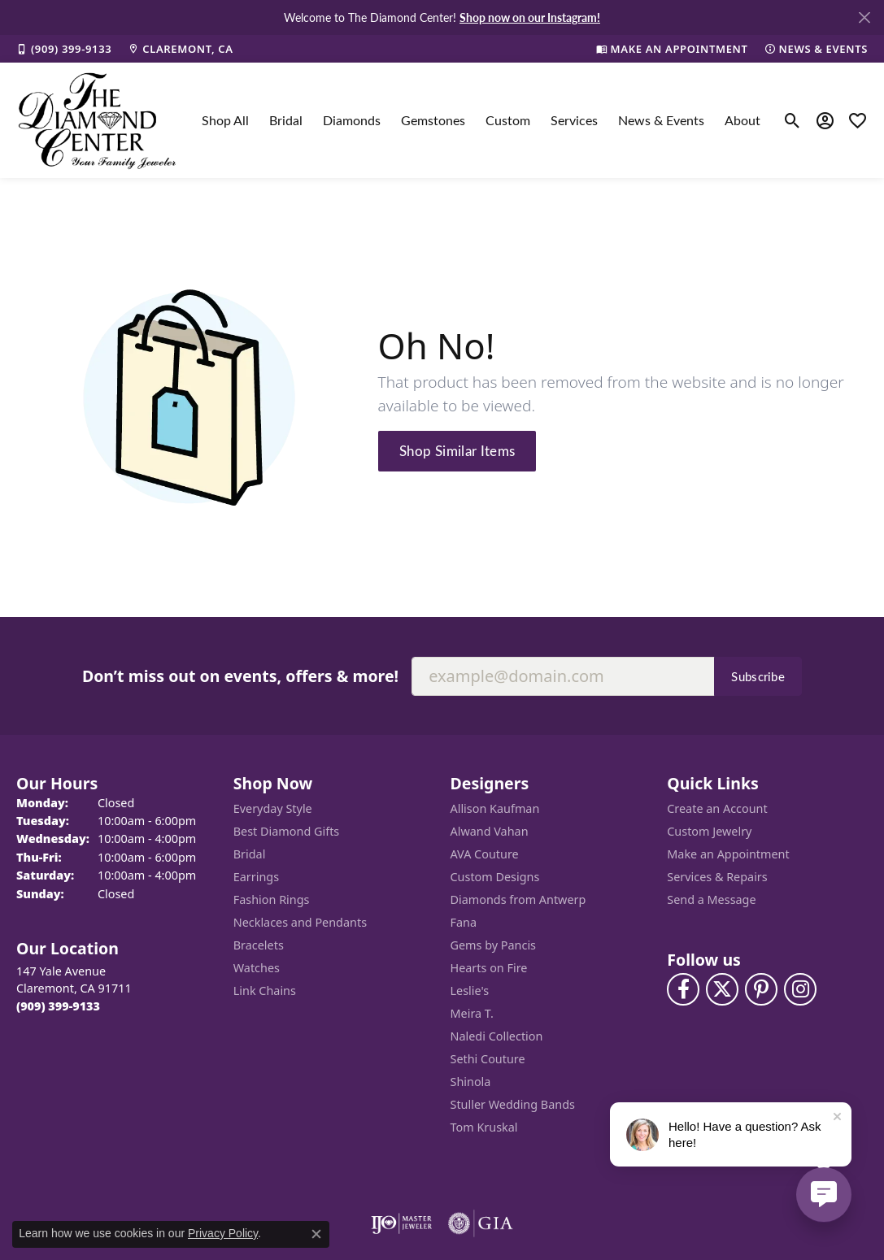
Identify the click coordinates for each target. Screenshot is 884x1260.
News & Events (661, 119)
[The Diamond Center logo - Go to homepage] (97, 120)
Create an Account (717, 808)
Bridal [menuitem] (249, 854)
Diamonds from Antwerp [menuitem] (518, 899)
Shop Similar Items (457, 450)
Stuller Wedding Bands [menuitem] (513, 1104)
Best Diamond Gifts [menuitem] (286, 831)
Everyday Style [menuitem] (272, 808)
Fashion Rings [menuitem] (271, 899)
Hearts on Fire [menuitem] (489, 967)
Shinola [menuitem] (471, 1081)
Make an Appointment (728, 854)
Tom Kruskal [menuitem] (484, 1127)
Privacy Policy (223, 1233)
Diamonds (352, 119)
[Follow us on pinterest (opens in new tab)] (761, 989)
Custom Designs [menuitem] (495, 876)
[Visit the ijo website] (401, 1223)
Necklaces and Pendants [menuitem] (300, 922)
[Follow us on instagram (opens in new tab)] (800, 989)
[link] (63, 49)
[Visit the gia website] (480, 1223)
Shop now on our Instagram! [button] (529, 17)
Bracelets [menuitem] (258, 945)
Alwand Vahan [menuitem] (490, 831)
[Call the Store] (58, 1006)
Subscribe (758, 676)
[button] (792, 120)
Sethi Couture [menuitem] (488, 1059)
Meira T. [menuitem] (472, 1013)
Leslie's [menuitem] (470, 990)
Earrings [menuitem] (256, 876)
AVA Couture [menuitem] (485, 854)
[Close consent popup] (316, 1234)
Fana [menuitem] (464, 922)
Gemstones (433, 119)
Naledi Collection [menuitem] (497, 1036)
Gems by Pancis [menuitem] (494, 945)
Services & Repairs (717, 876)
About (742, 119)
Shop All (225, 119)
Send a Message (711, 899)
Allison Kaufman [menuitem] (495, 808)
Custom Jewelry (709, 831)
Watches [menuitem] (256, 967)
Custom (508, 119)
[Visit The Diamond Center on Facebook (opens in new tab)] (683, 989)
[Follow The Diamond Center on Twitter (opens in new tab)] (722, 989)
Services (574, 119)
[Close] (864, 17)
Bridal (286, 119)
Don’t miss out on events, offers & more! (240, 676)
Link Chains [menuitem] (264, 990)
